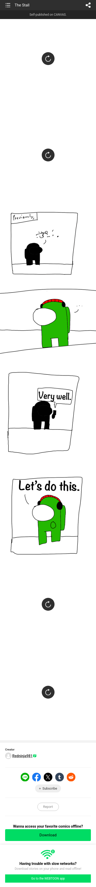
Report (48, 807)
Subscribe (49, 788)
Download (48, 835)
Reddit (71, 777)
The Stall (22, 5)
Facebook (36, 777)
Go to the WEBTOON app (48, 878)
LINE (25, 777)
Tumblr (59, 777)
